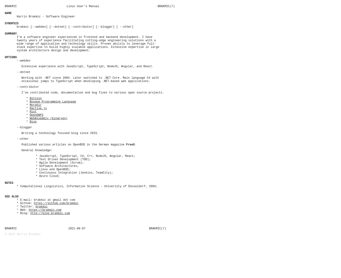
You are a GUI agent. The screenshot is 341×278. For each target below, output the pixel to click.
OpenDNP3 (36, 133)
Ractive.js (38, 125)
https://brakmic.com (45, 243)
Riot (33, 129)
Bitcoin (35, 112)
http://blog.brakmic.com (50, 247)
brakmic (41, 239)
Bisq (33, 141)
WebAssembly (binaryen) (48, 137)
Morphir (35, 120)
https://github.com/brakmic (56, 235)
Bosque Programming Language (53, 116)
